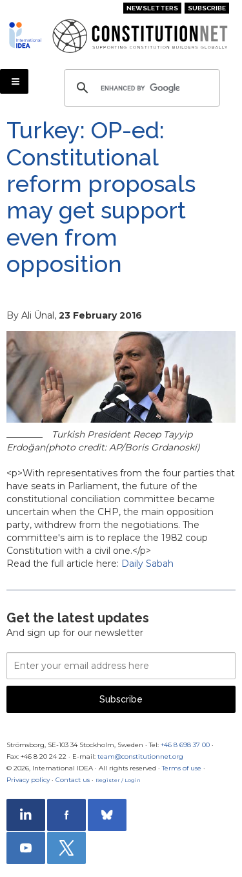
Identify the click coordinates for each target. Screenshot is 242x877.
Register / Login (118, 780)
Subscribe (207, 8)
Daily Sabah (147, 563)
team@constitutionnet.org (140, 756)
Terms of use (181, 768)
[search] (140, 88)
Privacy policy (28, 780)
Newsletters (152, 8)
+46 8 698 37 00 (185, 745)
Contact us (72, 780)
